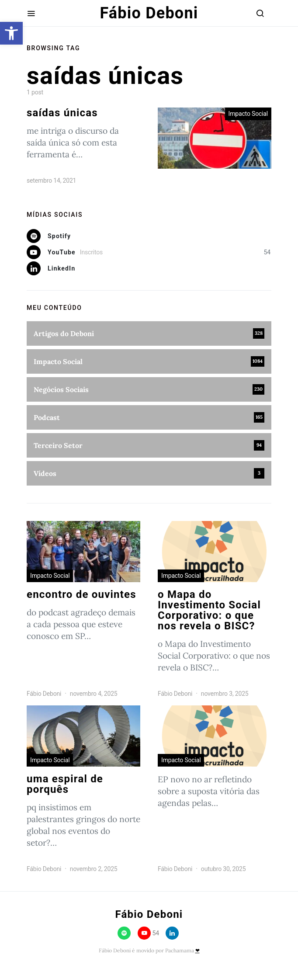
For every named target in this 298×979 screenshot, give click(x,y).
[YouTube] (149, 252)
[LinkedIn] (149, 268)
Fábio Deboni (149, 13)
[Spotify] (149, 236)
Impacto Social (248, 113)
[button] (11, 33)
